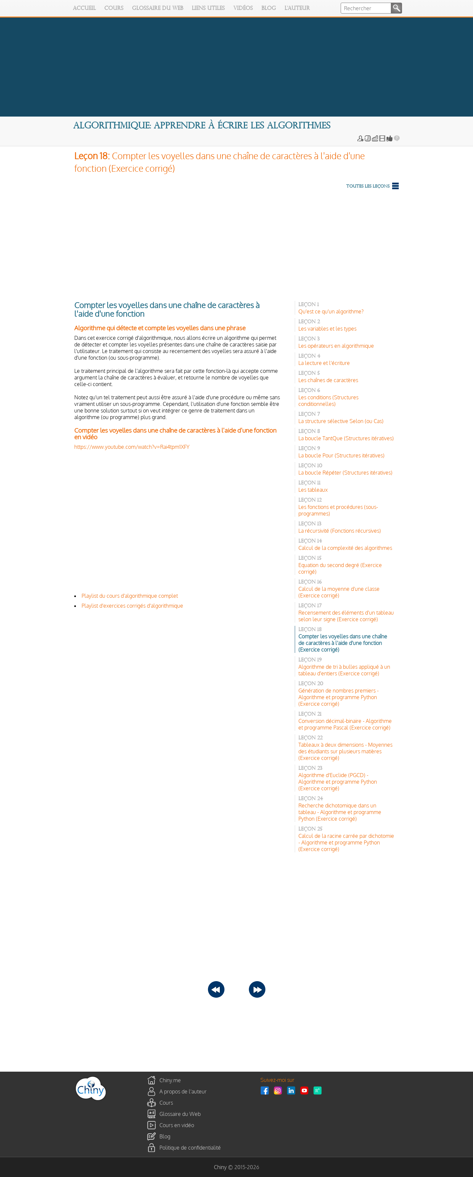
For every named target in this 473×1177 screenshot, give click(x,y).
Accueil (84, 8)
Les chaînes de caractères (328, 380)
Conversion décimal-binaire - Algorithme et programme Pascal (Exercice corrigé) (345, 724)
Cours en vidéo (176, 1125)
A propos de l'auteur (183, 1091)
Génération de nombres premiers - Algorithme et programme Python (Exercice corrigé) (338, 697)
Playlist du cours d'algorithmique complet (130, 595)
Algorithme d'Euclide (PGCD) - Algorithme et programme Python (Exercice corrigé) (337, 782)
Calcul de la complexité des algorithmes (345, 548)
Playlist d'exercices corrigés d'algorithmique (132, 605)
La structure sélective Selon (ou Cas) (341, 421)
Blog (268, 8)
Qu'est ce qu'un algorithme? (331, 311)
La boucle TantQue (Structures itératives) (346, 438)
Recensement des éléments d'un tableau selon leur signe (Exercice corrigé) (346, 616)
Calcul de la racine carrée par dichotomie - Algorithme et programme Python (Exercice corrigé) (346, 842)
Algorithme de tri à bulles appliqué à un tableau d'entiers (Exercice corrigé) (344, 670)
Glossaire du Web (157, 8)
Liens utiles (208, 8)
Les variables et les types (327, 328)
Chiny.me (170, 1080)
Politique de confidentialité (190, 1147)
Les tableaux (313, 489)
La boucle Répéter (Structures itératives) (345, 472)
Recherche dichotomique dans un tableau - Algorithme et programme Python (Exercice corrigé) (339, 812)
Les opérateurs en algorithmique (336, 345)
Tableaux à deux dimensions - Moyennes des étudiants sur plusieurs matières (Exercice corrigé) (345, 751)
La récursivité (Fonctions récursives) (339, 530)
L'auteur (297, 8)
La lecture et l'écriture (324, 363)
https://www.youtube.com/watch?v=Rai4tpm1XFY (131, 447)
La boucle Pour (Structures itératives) (341, 455)
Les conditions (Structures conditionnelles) (328, 400)
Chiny (220, 1167)
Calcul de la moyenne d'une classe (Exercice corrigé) (339, 592)
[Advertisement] (236, 243)
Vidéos (243, 8)
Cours (113, 8)
